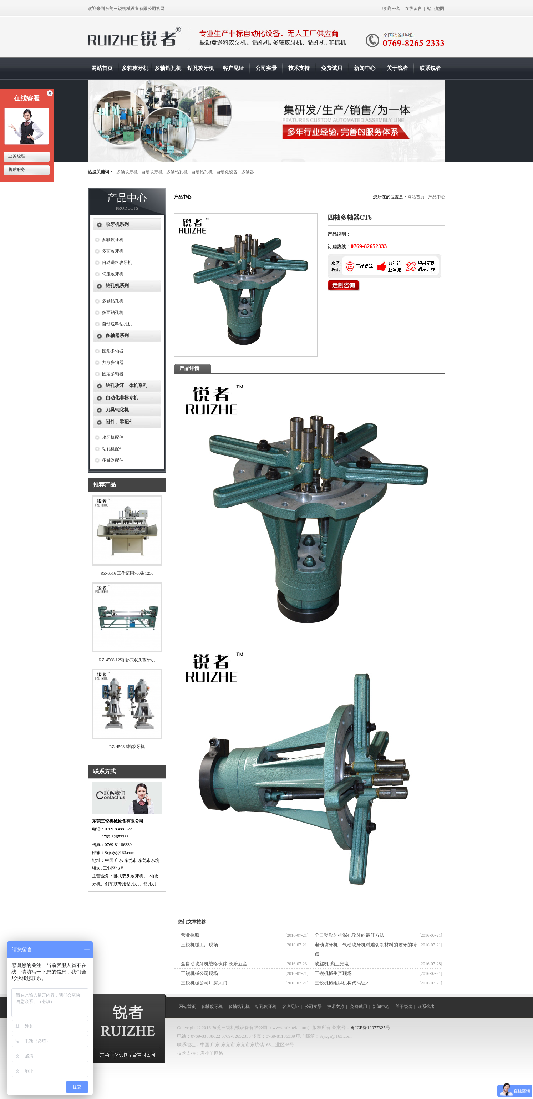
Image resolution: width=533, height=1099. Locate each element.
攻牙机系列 (117, 224)
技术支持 (299, 68)
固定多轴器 (112, 373)
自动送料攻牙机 (117, 262)
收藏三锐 (391, 8)
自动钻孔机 (202, 171)
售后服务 (16, 169)
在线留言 (413, 8)
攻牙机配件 (112, 437)
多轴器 (247, 171)
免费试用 (331, 68)
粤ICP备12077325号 (370, 1027)
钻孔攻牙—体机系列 (126, 385)
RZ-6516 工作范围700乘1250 (127, 573)
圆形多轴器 (112, 350)
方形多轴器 (112, 362)
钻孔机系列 (117, 285)
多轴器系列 (117, 335)
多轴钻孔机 (167, 68)
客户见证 (233, 68)
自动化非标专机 (122, 397)
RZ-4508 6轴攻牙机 (127, 746)
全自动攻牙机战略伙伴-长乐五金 (214, 963)
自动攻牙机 (152, 171)
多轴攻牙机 (135, 68)
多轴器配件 (112, 460)
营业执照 (190, 935)
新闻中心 (364, 68)
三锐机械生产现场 (333, 973)
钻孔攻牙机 (200, 68)
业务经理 (16, 155)
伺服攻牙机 (112, 273)
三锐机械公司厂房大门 (204, 983)
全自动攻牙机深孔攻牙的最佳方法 (349, 935)
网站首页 (102, 68)
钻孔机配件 (112, 448)
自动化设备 (227, 171)
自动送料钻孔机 (117, 323)
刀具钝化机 (117, 409)
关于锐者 (397, 68)
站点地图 (435, 8)
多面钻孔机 (112, 312)
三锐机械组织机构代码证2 (341, 983)
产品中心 (436, 196)
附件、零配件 (119, 421)
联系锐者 (430, 68)
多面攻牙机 (112, 251)
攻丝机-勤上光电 (332, 963)
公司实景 (266, 68)
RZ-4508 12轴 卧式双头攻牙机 (127, 659)
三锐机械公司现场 (199, 973)
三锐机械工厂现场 (199, 944)
